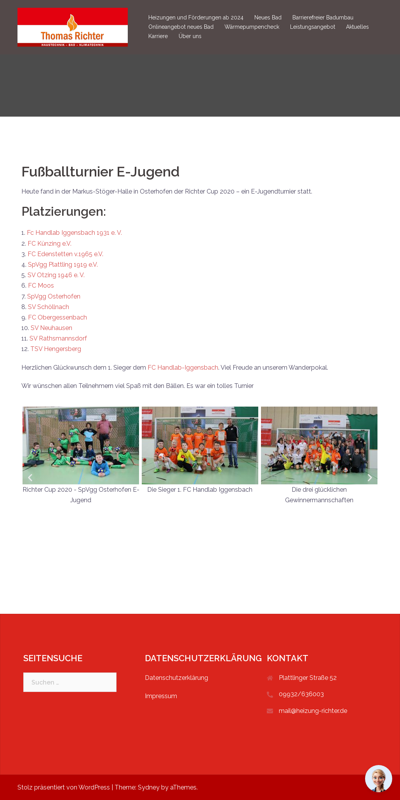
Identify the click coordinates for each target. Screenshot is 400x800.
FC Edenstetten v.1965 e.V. (65, 254)
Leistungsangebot (312, 27)
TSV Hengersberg (55, 349)
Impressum (161, 696)
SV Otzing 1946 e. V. (56, 275)
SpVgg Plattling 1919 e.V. (63, 264)
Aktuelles (357, 27)
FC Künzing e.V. (49, 243)
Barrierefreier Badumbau (322, 17)
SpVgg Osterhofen (53, 296)
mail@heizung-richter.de (313, 710)
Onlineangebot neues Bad (181, 27)
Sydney (149, 787)
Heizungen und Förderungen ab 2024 (195, 17)
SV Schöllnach (48, 307)
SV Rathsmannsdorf (58, 338)
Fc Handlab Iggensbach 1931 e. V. (74, 232)
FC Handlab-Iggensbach (183, 367)
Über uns (190, 36)
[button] (30, 477)
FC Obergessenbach (57, 317)
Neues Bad (268, 17)
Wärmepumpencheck (251, 27)
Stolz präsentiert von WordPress (63, 787)
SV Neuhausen (51, 328)
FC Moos (41, 285)
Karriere (158, 36)
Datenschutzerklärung (176, 677)
